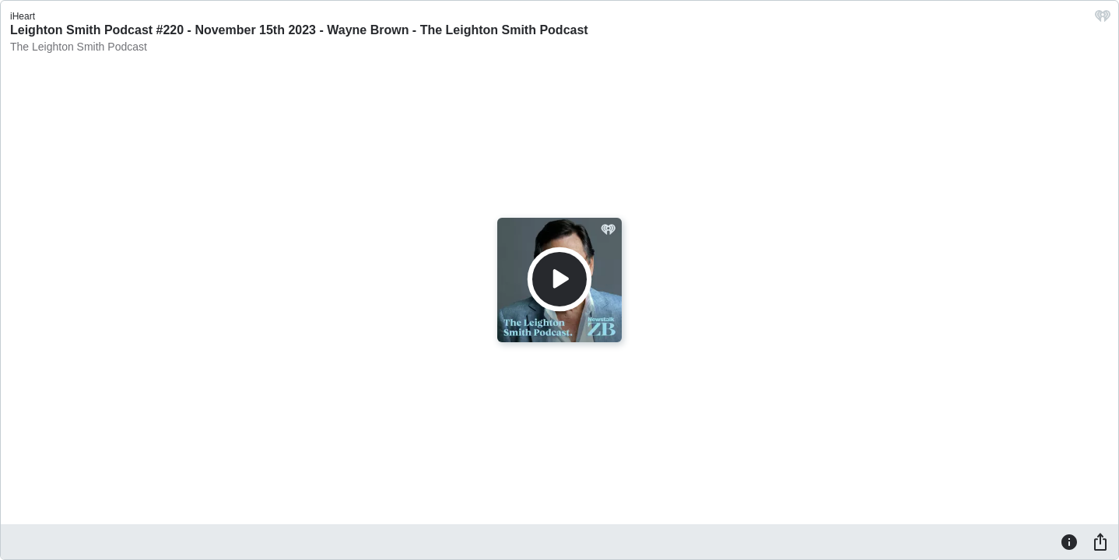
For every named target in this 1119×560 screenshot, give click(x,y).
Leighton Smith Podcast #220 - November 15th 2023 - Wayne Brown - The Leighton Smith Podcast (299, 30)
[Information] (1069, 541)
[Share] (1100, 541)
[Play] (559, 279)
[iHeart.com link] (1102, 20)
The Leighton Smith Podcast (78, 46)
